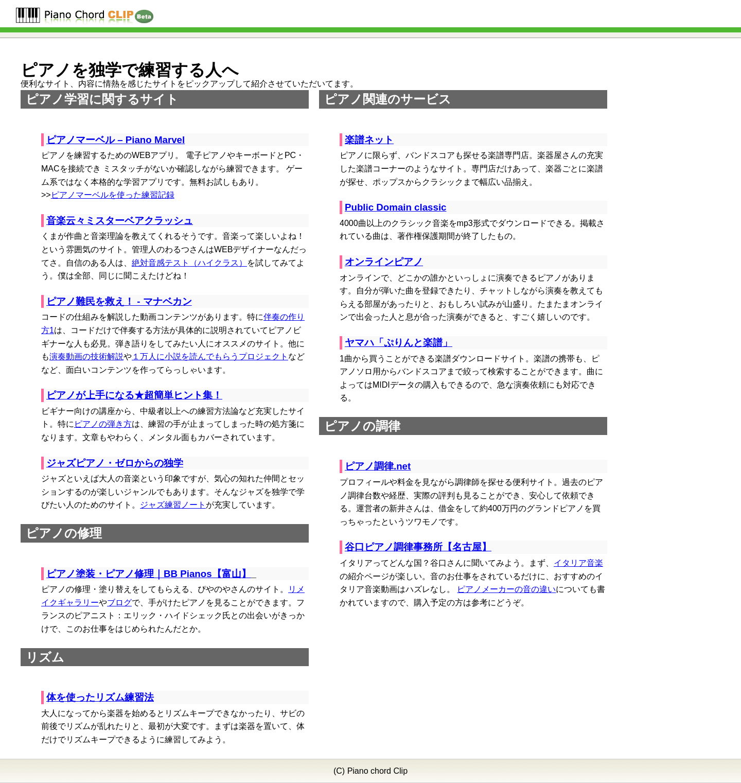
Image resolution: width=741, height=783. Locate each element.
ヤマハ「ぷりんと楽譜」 (398, 342)
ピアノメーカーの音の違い (506, 589)
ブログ (119, 602)
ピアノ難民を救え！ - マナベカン (119, 301)
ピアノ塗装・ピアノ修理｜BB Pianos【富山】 (148, 573)
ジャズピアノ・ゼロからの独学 (114, 463)
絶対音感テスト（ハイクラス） (189, 262)
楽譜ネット (369, 139)
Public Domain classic (396, 207)
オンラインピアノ (384, 261)
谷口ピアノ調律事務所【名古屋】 (418, 547)
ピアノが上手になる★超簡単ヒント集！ (134, 395)
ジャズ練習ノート (173, 504)
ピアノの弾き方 (103, 424)
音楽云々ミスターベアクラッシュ (119, 220)
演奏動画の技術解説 (86, 356)
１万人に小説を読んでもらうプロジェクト (210, 356)
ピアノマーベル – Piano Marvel (115, 139)
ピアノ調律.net (378, 466)
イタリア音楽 (578, 563)
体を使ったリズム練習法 (100, 697)
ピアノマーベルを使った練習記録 (112, 194)
